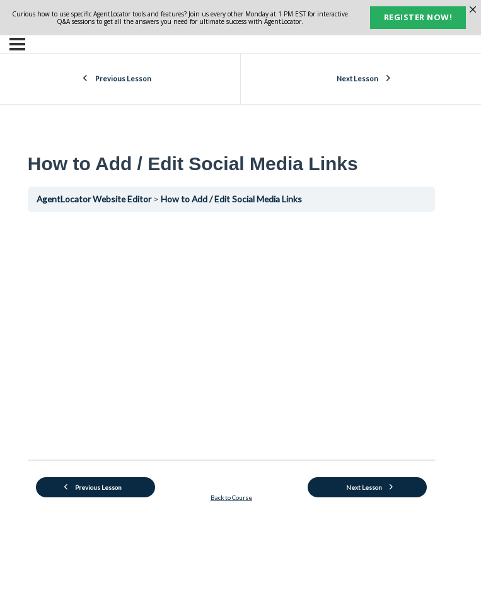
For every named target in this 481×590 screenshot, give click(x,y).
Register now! (418, 17)
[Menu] (17, 44)
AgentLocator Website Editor (95, 199)
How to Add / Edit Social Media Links (231, 199)
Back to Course (231, 497)
